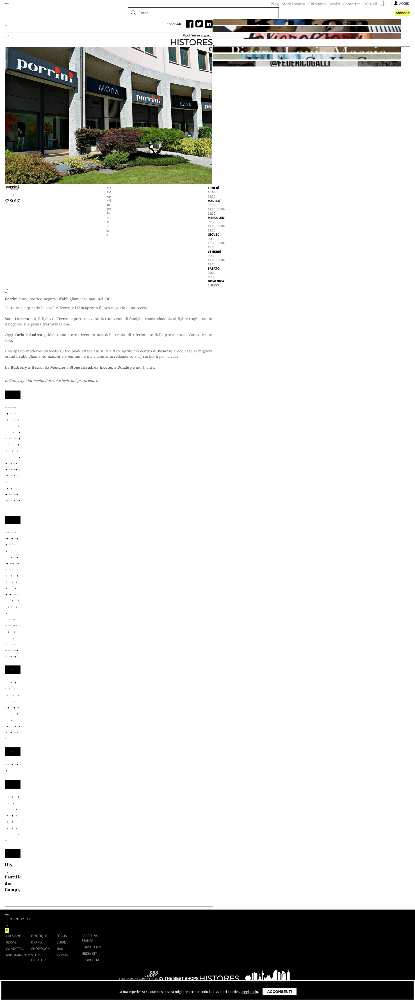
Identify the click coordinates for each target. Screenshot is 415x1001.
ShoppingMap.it (96, 14)
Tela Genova (244, 547)
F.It (127, 603)
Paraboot (247, 684)
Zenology (175, 728)
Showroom (120, 33)
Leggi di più (249, 991)
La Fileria (224, 609)
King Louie (181, 609)
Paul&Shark (136, 540)
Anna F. (111, 671)
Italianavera (86, 815)
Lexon (142, 771)
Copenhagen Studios (107, 678)
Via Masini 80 (183, 634)
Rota (67, 547)
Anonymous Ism (139, 671)
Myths (214, 615)
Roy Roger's (88, 547)
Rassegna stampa (313, 901)
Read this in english (250, 70)
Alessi (98, 765)
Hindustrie (74, 534)
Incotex (97, 534)
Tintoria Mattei (107, 553)
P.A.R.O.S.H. (137, 622)
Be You (99, 597)
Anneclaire (155, 590)
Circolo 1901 (220, 597)
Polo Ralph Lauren (214, 540)
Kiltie (159, 609)
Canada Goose (181, 522)
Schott (175, 547)
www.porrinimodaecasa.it (163, 276)
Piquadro (228, 771)
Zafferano (146, 777)
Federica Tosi (159, 603)
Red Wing (223, 690)
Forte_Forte (189, 603)
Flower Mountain (196, 678)
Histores (77, 315)
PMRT (123, 690)
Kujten (203, 609)
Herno (226, 528)
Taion (222, 547)
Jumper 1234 (137, 609)
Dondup (70, 528)
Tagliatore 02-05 (236, 628)
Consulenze (315, 910)
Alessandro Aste (122, 590)
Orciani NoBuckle (215, 684)
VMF (128, 777)
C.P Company (149, 522)
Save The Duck (148, 547)
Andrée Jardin (123, 765)
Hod (99, 609)
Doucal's (142, 678)
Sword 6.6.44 (201, 628)
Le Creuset (122, 771)
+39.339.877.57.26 (101, 910)
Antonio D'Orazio (161, 765)
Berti (212, 765)
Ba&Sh (240, 590)
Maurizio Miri (78, 615)
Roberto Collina (98, 628)
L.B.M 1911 (201, 534)
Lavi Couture (252, 609)
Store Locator (206, 15)
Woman (256, 917)
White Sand (180, 553)
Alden (93, 671)
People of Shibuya (171, 540)
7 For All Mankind (82, 590)
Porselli (141, 690)
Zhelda (248, 634)
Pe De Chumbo (168, 622)
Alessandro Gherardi (85, 515)
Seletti (69, 777)
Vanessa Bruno (149, 634)
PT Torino (248, 540)
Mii (180, 615)
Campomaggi (237, 671)
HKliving (72, 771)
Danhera (128, 728)
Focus (255, 898)
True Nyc (120, 634)
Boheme (142, 597)
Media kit (313, 916)
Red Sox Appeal (193, 690)
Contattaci (264, 15)
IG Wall (283, 15)
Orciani (184, 684)
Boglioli (71, 522)
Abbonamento (153, 917)
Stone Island (199, 547)
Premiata (162, 690)
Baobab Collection (82, 728)
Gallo (255, 678)
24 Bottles (73, 671)
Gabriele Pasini (177, 528)
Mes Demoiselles (154, 615)
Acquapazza (75, 765)
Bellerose (120, 597)
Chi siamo (229, 15)
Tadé (115, 777)
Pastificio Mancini (197, 815)
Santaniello (116, 547)
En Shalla (164, 678)
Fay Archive (144, 528)
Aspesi (167, 515)
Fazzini (229, 765)
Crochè (93, 603)
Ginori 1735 (252, 765)
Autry (184, 515)
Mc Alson (72, 684)
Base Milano (76, 597)
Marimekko (191, 771)
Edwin (111, 528)
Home (66, 70)
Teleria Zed (75, 553)
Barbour (201, 515)
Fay (124, 528)
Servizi (246, 15)
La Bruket (151, 728)
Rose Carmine (133, 628)
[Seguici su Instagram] (303, 15)
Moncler (111, 540)
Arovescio (147, 515)
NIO (210, 771)
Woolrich (206, 553)
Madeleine (163, 771)
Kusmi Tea (114, 815)
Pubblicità (314, 922)
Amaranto (122, 515)
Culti (110, 728)
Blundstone (207, 671)
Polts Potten (254, 771)
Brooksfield (95, 522)
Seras (86, 777)
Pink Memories (217, 622)
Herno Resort (250, 528)
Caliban (162, 597)
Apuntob (179, 590)
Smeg (101, 777)
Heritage (206, 528)
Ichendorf (96, 771)
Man (253, 911)
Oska (116, 622)
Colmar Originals (241, 522)
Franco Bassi (232, 678)
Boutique (73, 33)
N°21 (103, 622)
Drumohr (92, 528)
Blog (187, 15)
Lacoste (223, 534)
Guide (255, 905)
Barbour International (237, 515)
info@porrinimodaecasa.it (163, 283)
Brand (96, 33)
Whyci (208, 634)
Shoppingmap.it (89, 892)
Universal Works (146, 553)
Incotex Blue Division (133, 534)
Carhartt (209, 522)
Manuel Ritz (248, 534)
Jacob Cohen (173, 534)
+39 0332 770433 (156, 269)
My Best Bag (159, 684)
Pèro (192, 622)
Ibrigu (113, 609)
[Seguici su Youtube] (310, 15)
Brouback (121, 522)
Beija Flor (193, 765)
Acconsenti (279, 991)
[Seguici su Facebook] (297, 15)
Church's (72, 678)
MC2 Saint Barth (80, 540)
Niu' (228, 615)
